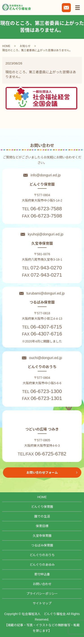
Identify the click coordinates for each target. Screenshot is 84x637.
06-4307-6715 (46, 327)
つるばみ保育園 (42, 545)
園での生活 (42, 516)
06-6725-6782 (50, 454)
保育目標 (42, 526)
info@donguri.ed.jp (45, 175)
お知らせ (25, 46)
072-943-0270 (46, 268)
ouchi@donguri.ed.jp (45, 358)
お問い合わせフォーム (42, 472)
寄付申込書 (42, 574)
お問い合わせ (42, 584)
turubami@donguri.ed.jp (45, 293)
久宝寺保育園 (42, 535)
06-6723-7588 (46, 208)
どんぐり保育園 (42, 506)
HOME (6, 46)
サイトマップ (42, 603)
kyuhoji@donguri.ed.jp (45, 234)
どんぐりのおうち (42, 555)
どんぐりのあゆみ (42, 564)
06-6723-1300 (46, 391)
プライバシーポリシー (42, 593)
